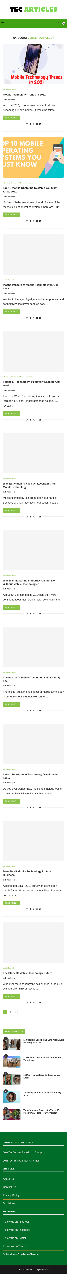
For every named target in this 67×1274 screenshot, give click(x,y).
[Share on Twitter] (34, 124)
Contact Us (9, 1187)
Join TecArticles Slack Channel (21, 1160)
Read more (11, 118)
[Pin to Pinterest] (37, 124)
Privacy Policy (11, 1195)
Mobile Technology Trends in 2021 (24, 94)
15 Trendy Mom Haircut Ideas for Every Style (42, 1094)
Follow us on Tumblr (14, 1246)
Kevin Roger (10, 99)
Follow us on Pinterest (16, 1221)
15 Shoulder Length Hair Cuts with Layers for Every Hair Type (43, 1041)
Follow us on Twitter (14, 1238)
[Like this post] (27, 124)
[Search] (58, 23)
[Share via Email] (40, 124)
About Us (8, 1178)
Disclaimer (9, 1203)
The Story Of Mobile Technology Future (27, 973)
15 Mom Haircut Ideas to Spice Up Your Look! (42, 1076)
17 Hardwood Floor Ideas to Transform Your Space (42, 1058)
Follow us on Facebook (16, 1229)
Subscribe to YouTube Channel (21, 1254)
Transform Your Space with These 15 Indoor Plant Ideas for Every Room (41, 1111)
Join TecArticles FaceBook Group (22, 1152)
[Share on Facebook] (30, 124)
